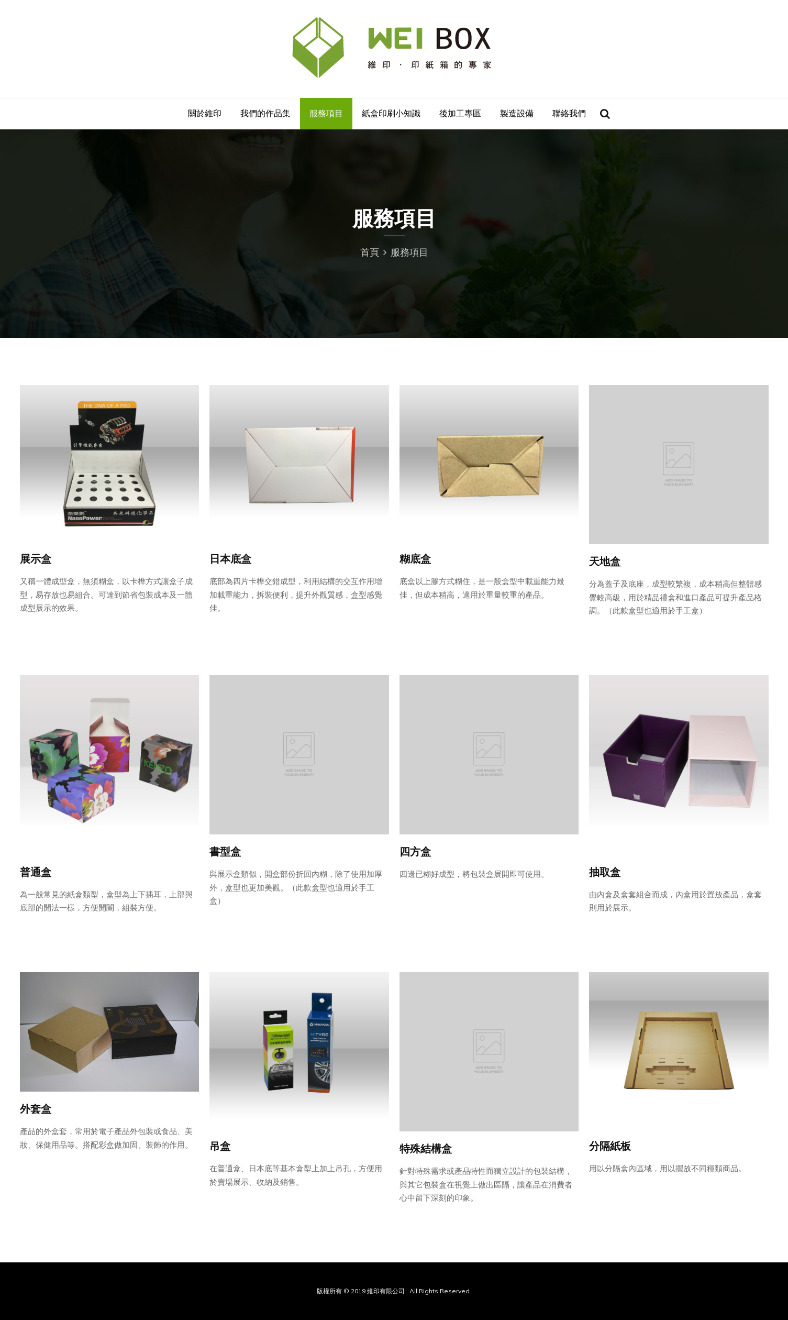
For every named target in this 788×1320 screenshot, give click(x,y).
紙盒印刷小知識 (391, 113)
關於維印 (204, 113)
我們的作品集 (265, 113)
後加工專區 (460, 113)
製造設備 (517, 113)
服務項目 (326, 113)
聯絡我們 (569, 113)
